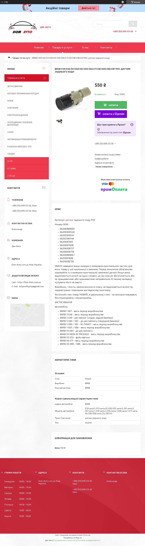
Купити (113, 105)
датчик (69, 219)
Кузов (10, 101)
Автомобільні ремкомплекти (21, 139)
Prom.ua (86, 535)
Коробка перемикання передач (23, 93)
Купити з (113, 114)
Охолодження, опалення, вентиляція (19, 123)
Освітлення (12, 108)
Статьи (11, 176)
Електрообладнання (17, 115)
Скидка (11, 154)
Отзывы (11, 168)
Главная (39, 47)
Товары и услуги (62, 47)
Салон (10, 132)
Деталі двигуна (14, 86)
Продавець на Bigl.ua (72, 538)
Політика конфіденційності (89, 540)
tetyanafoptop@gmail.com (31, 286)
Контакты (106, 47)
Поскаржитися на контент (65, 540)
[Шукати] (133, 24)
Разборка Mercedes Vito (19, 146)
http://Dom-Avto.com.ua (29, 282)
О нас (85, 47)
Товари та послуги (21, 58)
